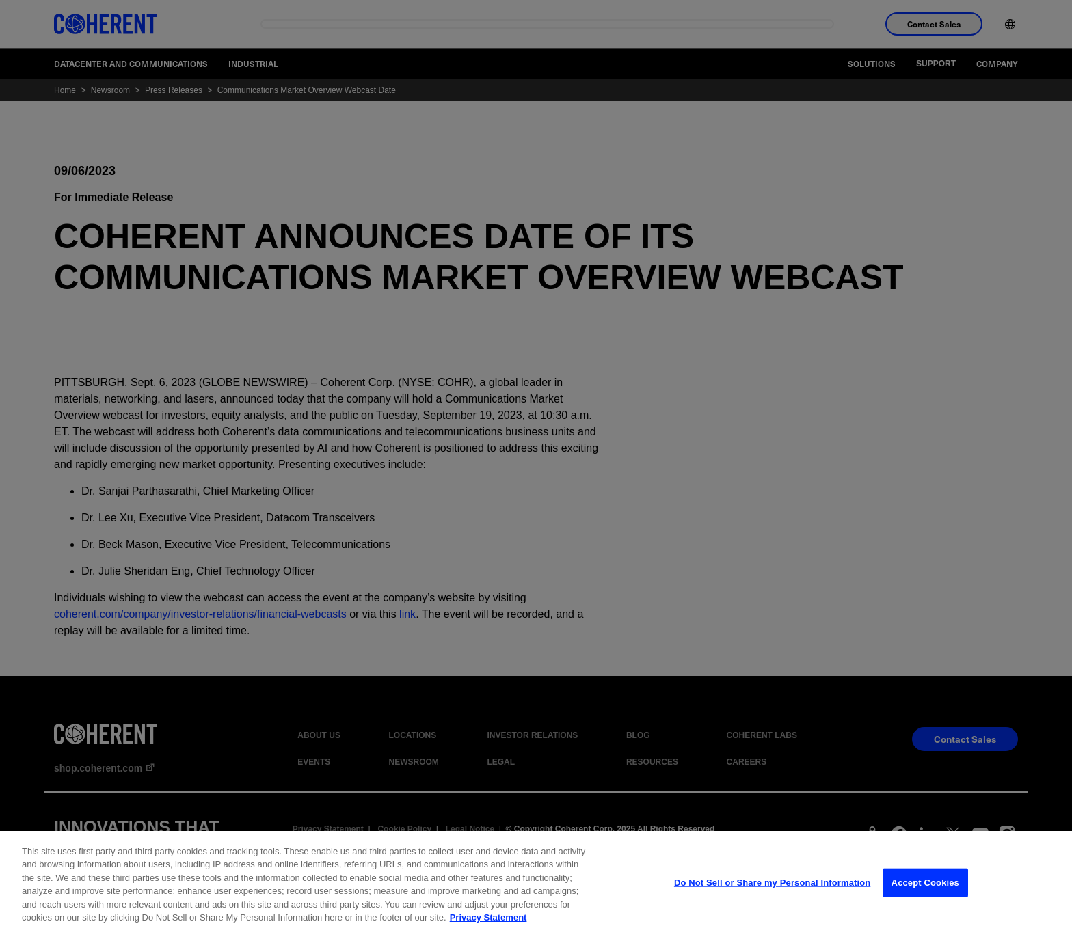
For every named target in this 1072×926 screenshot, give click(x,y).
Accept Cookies (925, 894)
